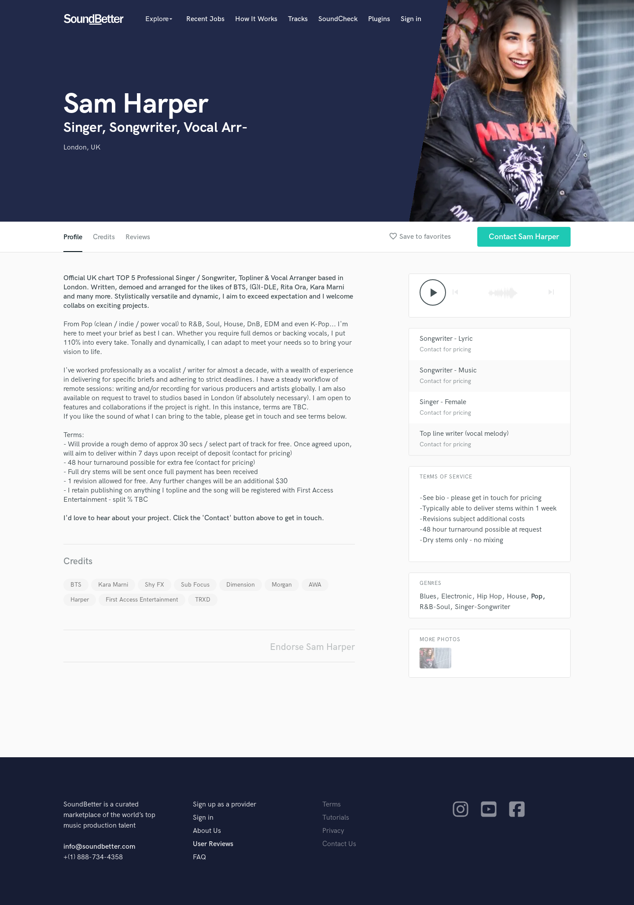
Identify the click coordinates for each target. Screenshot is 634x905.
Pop (536, 596)
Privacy (333, 831)
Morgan (282, 584)
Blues (428, 596)
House (516, 596)
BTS (75, 584)
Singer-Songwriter (482, 607)
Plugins (379, 19)
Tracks (298, 19)
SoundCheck (338, 19)
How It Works (256, 19)
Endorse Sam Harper (312, 647)
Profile (72, 237)
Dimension (240, 584)
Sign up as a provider (224, 804)
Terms (331, 804)
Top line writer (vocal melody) (464, 434)
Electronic (456, 596)
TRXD (202, 599)
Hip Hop (489, 596)
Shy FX (154, 584)
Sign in (411, 19)
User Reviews (213, 844)
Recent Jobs (205, 19)
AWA (315, 584)
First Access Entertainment (142, 599)
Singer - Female (443, 402)
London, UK (81, 147)
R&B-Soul (435, 607)
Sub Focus (195, 584)
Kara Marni (113, 584)
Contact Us (339, 844)
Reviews (137, 237)
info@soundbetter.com (99, 847)
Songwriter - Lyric (446, 339)
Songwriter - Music (448, 370)
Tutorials (335, 818)
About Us (207, 831)
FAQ (199, 857)
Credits (104, 237)
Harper (79, 599)
